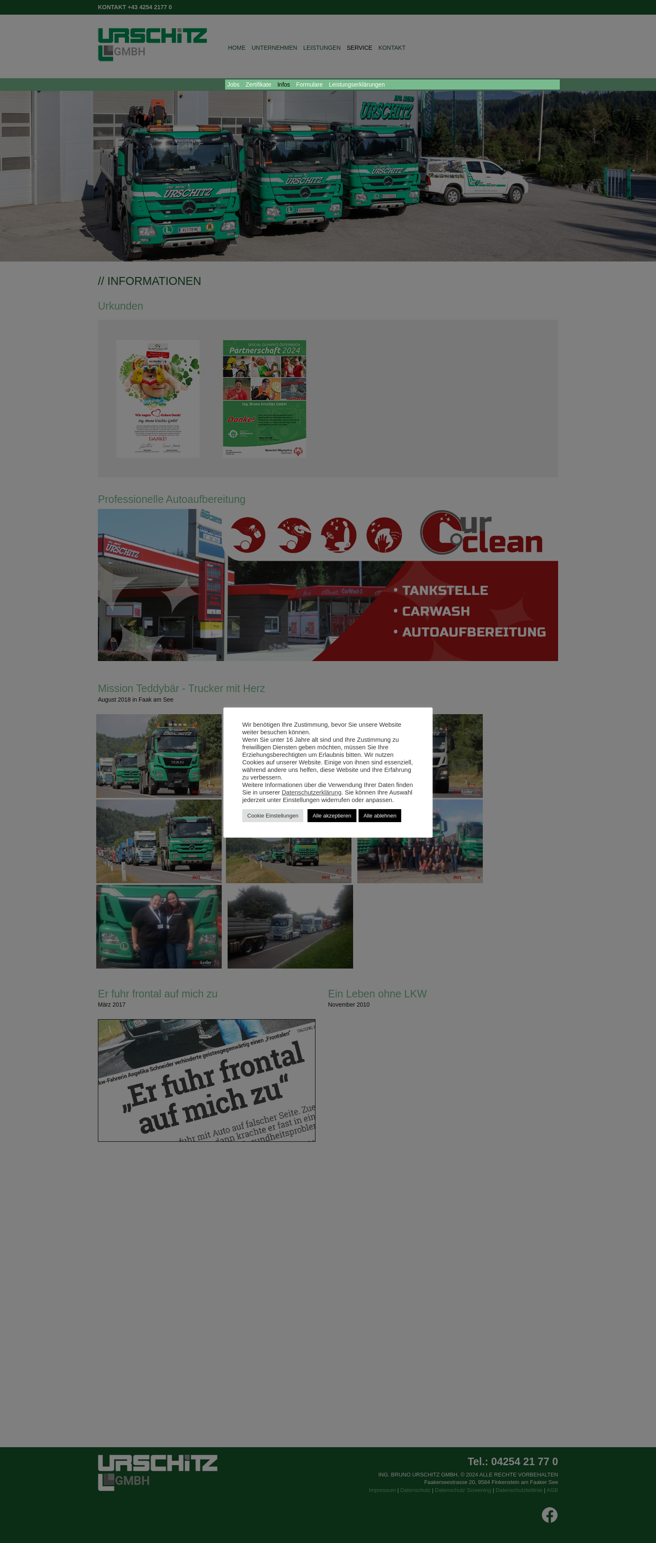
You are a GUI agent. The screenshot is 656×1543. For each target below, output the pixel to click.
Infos (283, 84)
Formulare (309, 84)
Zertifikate (258, 84)
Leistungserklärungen (357, 84)
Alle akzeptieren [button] (332, 816)
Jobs (233, 84)
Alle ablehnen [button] (380, 816)
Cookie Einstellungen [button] (272, 816)
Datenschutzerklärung (312, 792)
